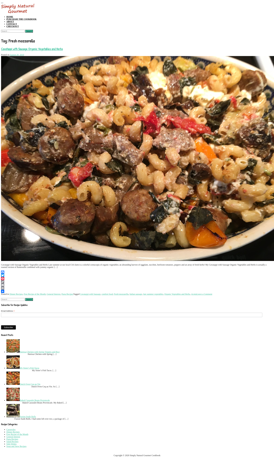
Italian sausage (136, 294)
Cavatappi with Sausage (90, 294)
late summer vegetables (153, 294)
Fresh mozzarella (121, 294)
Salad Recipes (12, 441)
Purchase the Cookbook (21, 19)
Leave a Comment (204, 294)
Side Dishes (11, 444)
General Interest (54, 294)
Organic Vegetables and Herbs (177, 294)
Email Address (8, 311)
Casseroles (10, 429)
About (10, 21)
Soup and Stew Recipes (16, 446)
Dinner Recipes (16, 294)
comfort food (107, 294)
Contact (11, 24)
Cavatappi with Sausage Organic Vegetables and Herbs (32, 49)
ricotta (194, 294)
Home (9, 17)
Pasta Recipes (67, 294)
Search (29, 31)
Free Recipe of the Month (35, 294)
